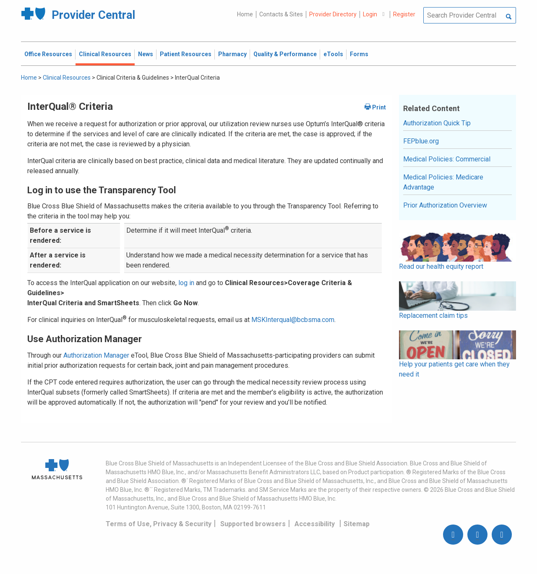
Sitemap (357, 524)
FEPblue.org (421, 141)
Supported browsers (253, 524)
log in (186, 283)
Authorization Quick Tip (437, 123)
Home (245, 14)
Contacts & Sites (281, 14)
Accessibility (315, 524)
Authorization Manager (96, 355)
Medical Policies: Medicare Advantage (443, 182)
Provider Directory (333, 14)
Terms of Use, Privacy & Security (158, 524)
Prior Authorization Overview (445, 205)
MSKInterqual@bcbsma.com (292, 320)
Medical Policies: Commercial (446, 159)
